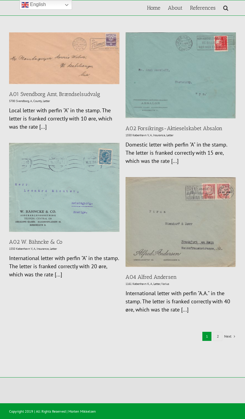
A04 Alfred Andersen (151, 277)
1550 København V (137, 135)
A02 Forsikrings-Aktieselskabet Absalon (174, 128)
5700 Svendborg (19, 101)
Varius (165, 284)
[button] (225, 7)
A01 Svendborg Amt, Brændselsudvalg (54, 94)
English (33, 4)
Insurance (159, 135)
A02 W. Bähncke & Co (35, 242)
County (37, 101)
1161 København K (137, 284)
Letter (46, 101)
